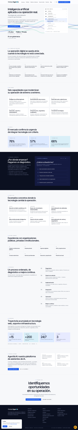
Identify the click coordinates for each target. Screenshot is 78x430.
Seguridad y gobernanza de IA (48, 415)
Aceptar (5, 426)
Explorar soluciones (47, 399)
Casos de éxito (41, 2)
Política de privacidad (38, 427)
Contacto (44, 422)
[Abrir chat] (75, 427)
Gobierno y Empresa (34, 2)
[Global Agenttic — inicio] (13, 2)
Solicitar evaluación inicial (33, 399)
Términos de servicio (29, 427)
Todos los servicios (46, 410)
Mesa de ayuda (60, 412)
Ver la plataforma (24, 369)
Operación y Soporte (32, 417)
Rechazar (10, 426)
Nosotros (47, 2)
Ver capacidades (25, 26)
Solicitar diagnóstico (64, 2)
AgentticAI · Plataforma (32, 410)
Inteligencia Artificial (31, 412)
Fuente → (21, 145)
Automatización (31, 414)
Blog (51, 2)
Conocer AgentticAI (13, 369)
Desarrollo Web (30, 415)
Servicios (23, 2)
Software (27, 2)
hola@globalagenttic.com (62, 414)
